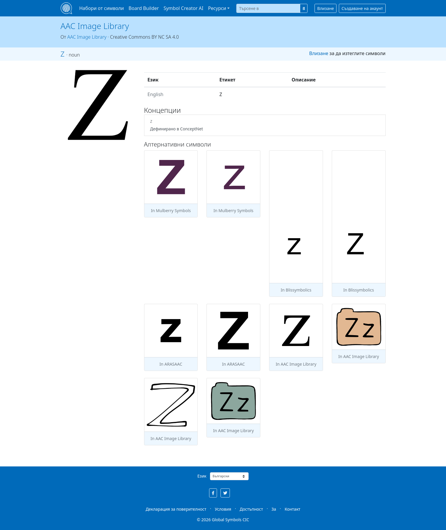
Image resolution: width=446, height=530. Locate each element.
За (273, 509)
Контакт (292, 509)
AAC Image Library (95, 25)
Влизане (325, 8)
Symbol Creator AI (183, 8)
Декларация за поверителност (176, 509)
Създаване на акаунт (362, 8)
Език (201, 476)
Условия (223, 509)
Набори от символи (101, 8)
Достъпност (251, 509)
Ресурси (217, 8)
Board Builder (144, 8)
